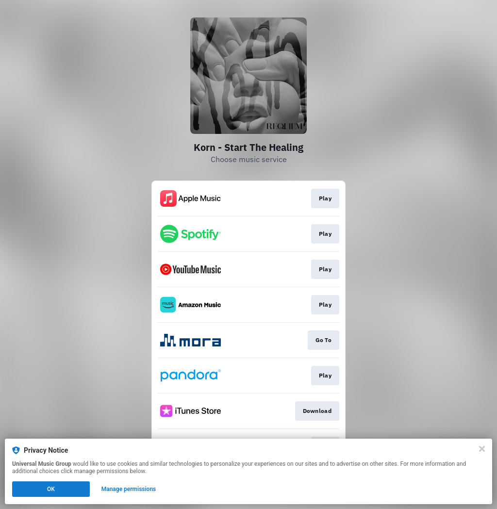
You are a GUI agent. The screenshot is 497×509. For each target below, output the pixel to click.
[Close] (482, 449)
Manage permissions (128, 489)
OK (51, 489)
